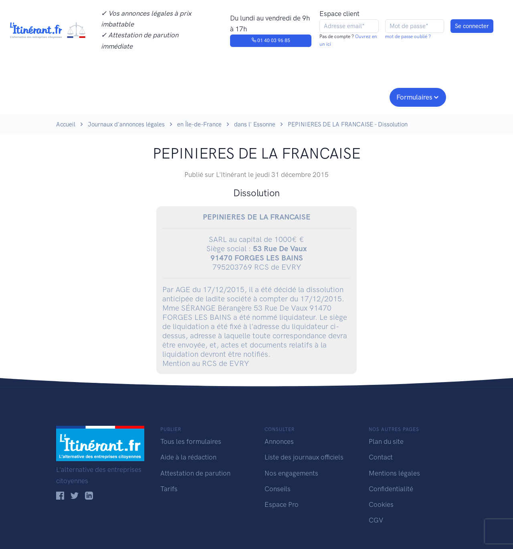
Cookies (381, 504)
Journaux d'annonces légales (126, 124)
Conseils (314, 96)
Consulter (139, 96)
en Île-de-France (199, 124)
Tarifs (169, 489)
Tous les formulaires (190, 441)
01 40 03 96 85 (270, 40)
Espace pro (363, 96)
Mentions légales (394, 473)
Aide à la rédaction (188, 457)
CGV (376, 520)
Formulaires (414, 97)
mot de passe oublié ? (408, 36)
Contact (381, 457)
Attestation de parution (195, 473)
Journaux (188, 96)
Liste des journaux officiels (304, 457)
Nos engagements (255, 96)
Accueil (65, 124)
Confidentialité (391, 489)
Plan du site (386, 441)
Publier (87, 96)
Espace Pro (282, 504)
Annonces (279, 441)
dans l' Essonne (254, 124)
